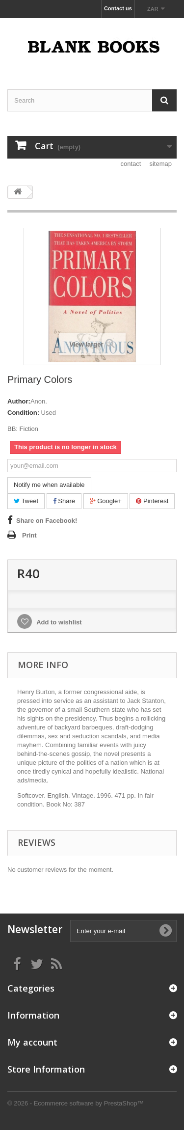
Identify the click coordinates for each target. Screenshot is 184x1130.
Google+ (106, 501)
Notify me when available (49, 484)
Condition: (23, 412)
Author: (18, 401)
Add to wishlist (58, 622)
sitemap (160, 163)
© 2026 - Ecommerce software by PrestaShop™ (75, 1103)
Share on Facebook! (46, 520)
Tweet (26, 501)
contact (131, 163)
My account (32, 1042)
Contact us (118, 8)
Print (29, 535)
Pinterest (152, 501)
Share (64, 501)
